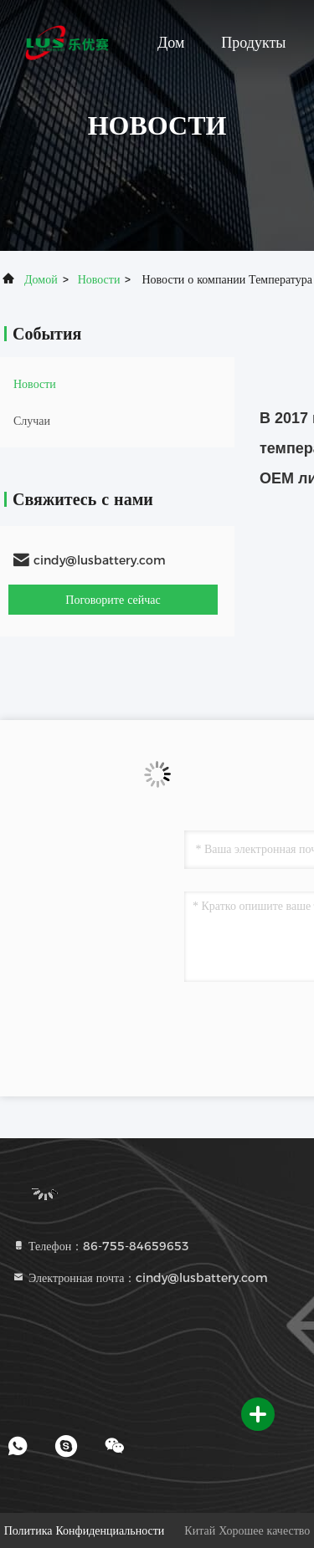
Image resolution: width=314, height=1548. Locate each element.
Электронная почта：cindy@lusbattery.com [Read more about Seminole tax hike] (140, 1277)
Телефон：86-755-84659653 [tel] (100, 1246)
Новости (99, 279)
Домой (41, 279)
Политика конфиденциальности (84, 1530)
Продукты (253, 42)
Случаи (31, 420)
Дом (170, 42)
